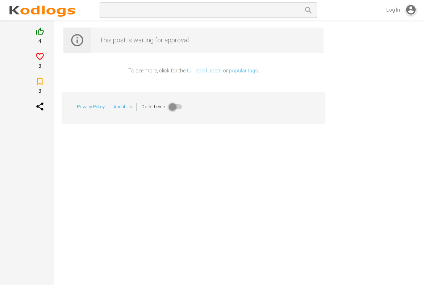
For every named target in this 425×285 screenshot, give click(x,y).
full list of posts (204, 71)
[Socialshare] (40, 110)
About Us (122, 106)
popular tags (243, 71)
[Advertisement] (378, 146)
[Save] (40, 88)
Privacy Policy (91, 106)
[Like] (40, 38)
